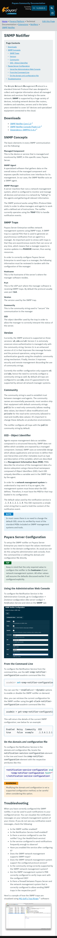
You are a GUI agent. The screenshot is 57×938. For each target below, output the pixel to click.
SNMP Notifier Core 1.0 (20, 123)
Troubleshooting (14, 79)
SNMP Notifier (8, 27)
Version (13, 56)
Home (4, 21)
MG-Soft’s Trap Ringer (29, 898)
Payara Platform (16, 21)
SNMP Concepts (14, 50)
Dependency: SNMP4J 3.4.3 (23, 130)
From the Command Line (19, 72)
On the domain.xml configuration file (24, 76)
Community (14, 60)
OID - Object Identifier (19, 63)
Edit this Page (48, 21)
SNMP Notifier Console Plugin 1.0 (25, 127)
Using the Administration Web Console (25, 69)
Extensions (23, 24)
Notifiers (34, 24)
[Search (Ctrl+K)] (51, 8)
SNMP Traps (14, 53)
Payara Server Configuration (19, 66)
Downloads (12, 47)
